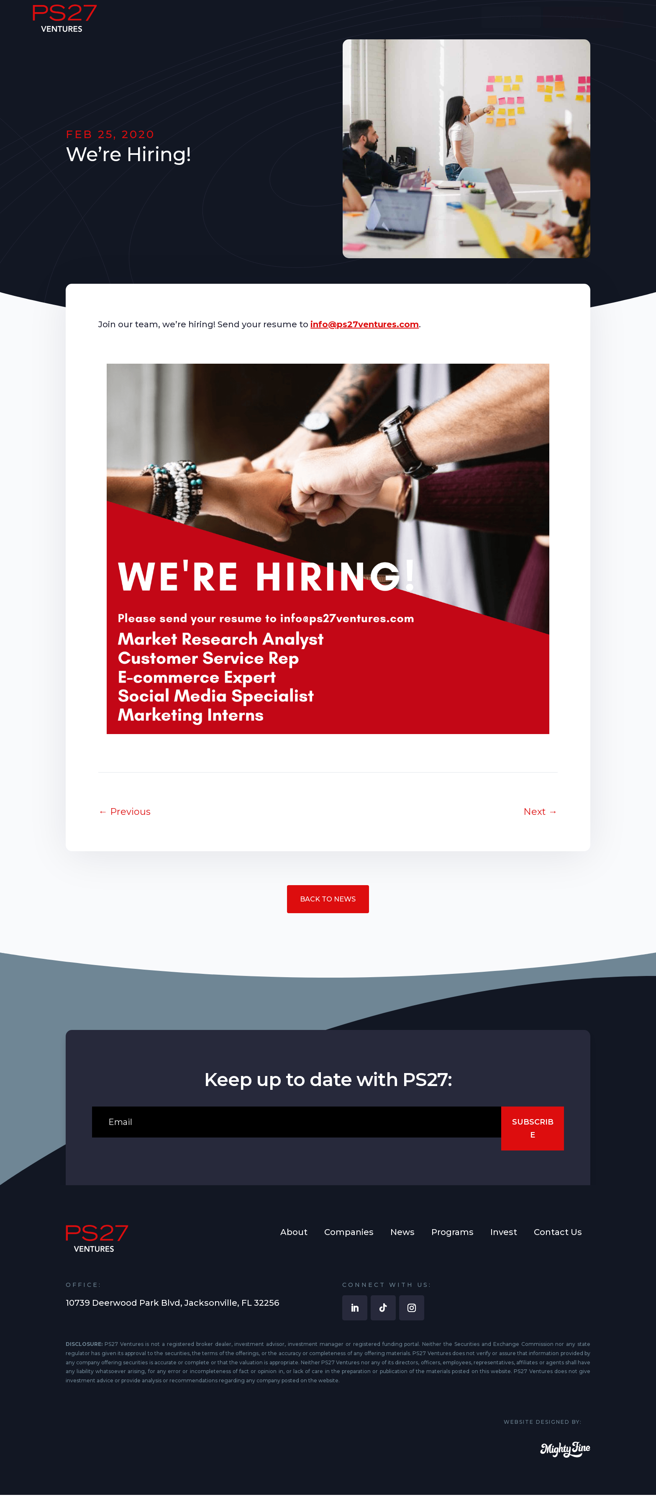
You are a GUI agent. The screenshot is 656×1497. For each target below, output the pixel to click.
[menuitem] (306, 24)
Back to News (328, 899)
